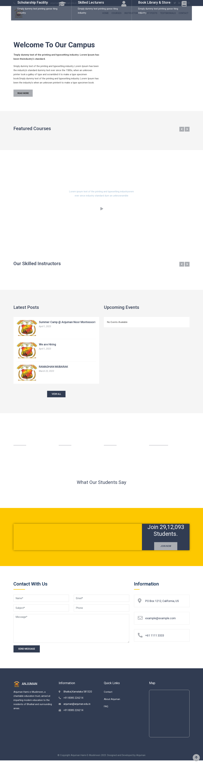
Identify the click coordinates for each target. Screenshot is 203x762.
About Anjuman (112, 700)
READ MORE (23, 93)
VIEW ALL (56, 394)
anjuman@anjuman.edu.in (76, 705)
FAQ (106, 707)
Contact (108, 693)
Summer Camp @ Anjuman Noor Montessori (67, 322)
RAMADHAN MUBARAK (53, 366)
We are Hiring (47, 344)
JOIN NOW (165, 547)
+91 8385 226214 (73, 699)
